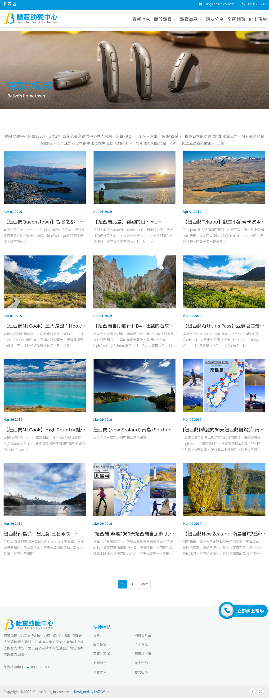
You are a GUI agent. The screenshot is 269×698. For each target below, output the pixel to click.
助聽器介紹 (142, 635)
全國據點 (237, 21)
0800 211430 (256, 6)
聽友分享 (215, 21)
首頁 (96, 635)
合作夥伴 (100, 672)
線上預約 (258, 21)
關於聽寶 (100, 644)
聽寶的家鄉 (101, 653)
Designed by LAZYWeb (91, 691)
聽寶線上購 (142, 653)
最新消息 (141, 21)
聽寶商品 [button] (191, 21)
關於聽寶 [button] (165, 21)
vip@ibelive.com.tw (220, 6)
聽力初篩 (141, 672)
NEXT (144, 584)
